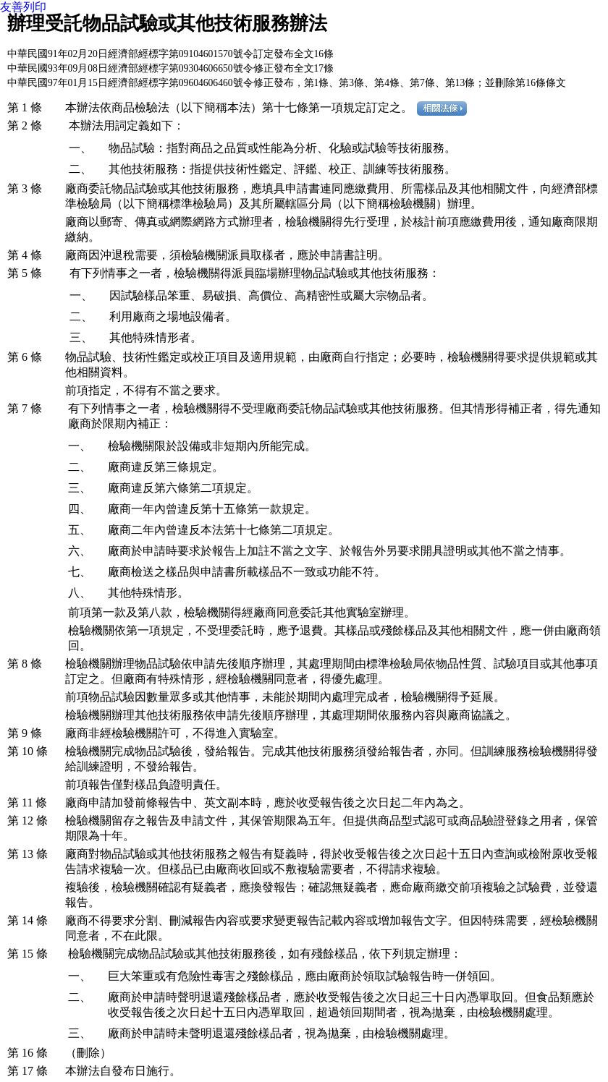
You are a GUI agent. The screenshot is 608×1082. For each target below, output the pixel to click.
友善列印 (23, 7)
